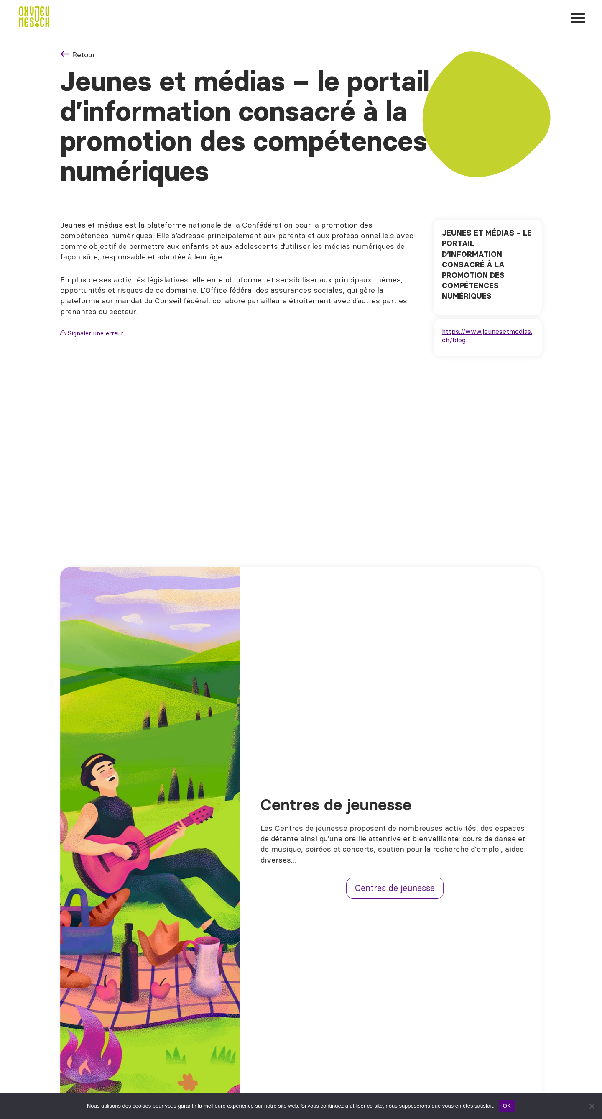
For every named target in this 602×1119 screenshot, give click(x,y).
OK (507, 1106)
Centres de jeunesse (401, 888)
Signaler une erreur (91, 333)
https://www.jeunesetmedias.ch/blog (487, 335)
